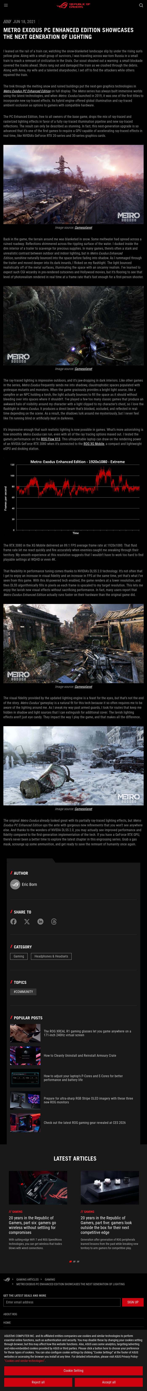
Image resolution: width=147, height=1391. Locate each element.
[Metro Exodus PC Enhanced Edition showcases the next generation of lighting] (70, 1284)
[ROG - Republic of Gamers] (73, 5)
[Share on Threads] (54, 921)
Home (7, 1322)
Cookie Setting (73, 1371)
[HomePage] (6, 1280)
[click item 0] (70, 1261)
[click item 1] (74, 1261)
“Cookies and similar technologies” (24, 1360)
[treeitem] (38, 1210)
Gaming (19, 956)
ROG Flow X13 (50, 439)
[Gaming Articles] (27, 1279)
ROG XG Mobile (94, 444)
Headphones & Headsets (51, 956)
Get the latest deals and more (24, 1295)
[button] (5, 5)
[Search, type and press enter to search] (141, 5)
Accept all (109, 1382)
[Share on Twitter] (27, 921)
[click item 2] (78, 1261)
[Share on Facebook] (13, 921)
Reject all (38, 1382)
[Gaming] (50, 1279)
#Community (23, 992)
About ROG (10, 1314)
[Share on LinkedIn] (40, 921)
